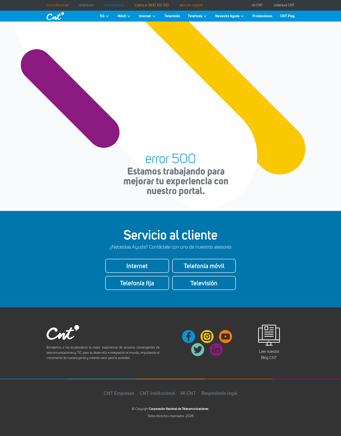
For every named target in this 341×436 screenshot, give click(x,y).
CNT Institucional (157, 393)
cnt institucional (58, 5)
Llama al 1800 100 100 (152, 5)
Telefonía (198, 16)
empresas (86, 5)
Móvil (124, 16)
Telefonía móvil (204, 266)
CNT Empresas (119, 393)
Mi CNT (188, 393)
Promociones (262, 16)
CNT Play (287, 16)
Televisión (172, 16)
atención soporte (191, 5)
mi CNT (257, 5)
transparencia (114, 5)
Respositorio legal (219, 393)
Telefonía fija (137, 283)
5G (105, 16)
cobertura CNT (284, 5)
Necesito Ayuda (230, 16)
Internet (148, 16)
